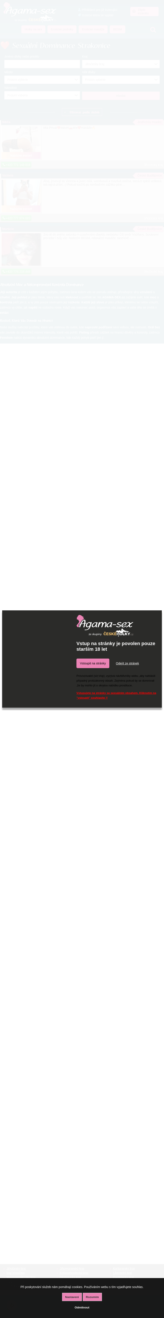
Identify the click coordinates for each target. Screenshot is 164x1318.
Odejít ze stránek (127, 663)
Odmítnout (82, 1307)
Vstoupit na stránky (93, 663)
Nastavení (72, 1297)
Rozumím (92, 1297)
